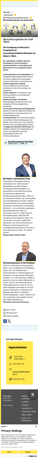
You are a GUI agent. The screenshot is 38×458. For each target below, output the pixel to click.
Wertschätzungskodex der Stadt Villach (18, 20)
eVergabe (25, 405)
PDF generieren (10, 313)
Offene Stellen (27, 415)
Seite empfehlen (10, 316)
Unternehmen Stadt (29, 411)
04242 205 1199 (19, 379)
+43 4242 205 (8, 405)
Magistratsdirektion (18, 347)
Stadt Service (8, 15)
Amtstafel (25, 402)
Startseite (6, 12)
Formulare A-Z (27, 408)
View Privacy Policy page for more (12, 447)
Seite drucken (9, 310)
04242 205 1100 (18, 364)
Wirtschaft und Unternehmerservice (15, 17)
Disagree (28, 452)
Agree (9, 452)
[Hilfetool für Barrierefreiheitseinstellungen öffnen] (32, 394)
